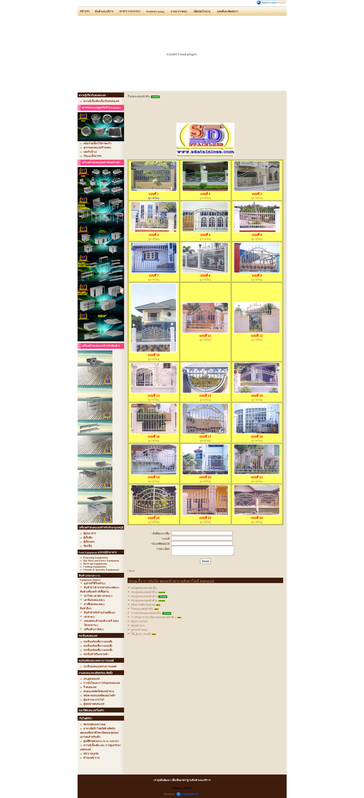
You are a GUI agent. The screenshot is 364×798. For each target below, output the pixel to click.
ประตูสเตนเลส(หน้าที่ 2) (144, 592)
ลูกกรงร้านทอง (139, 629)
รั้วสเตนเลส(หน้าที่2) (142, 608)
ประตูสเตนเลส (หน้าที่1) (144, 588)
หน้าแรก (84, 11)
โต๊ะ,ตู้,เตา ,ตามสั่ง (141, 634)
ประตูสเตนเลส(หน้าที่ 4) (144, 600)
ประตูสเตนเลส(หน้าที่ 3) (144, 596)
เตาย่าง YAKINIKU (130, 11)
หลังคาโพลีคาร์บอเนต (143, 604)
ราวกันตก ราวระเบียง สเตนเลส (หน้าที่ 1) (153, 617)
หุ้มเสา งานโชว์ (139, 621)
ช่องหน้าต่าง (137, 625)
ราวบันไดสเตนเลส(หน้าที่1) (146, 613)
